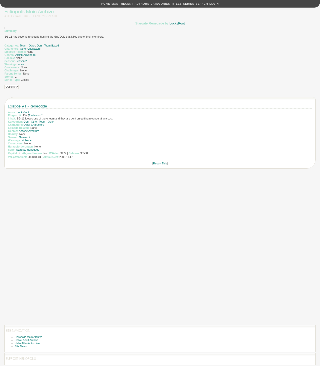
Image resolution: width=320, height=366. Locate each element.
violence (27, 140)
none (21, 64)
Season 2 (21, 61)
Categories (160, 3)
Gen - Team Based (48, 45)
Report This (160, 163)
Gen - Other (31, 121)
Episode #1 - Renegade (27, 106)
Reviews (34, 115)
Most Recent (122, 3)
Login (214, 3)
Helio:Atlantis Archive (27, 343)
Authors (142, 3)
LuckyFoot (177, 23)
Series (188, 3)
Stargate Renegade (27, 149)
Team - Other (27, 45)
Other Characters (30, 48)
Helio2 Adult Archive (26, 340)
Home (105, 3)
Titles (176, 3)
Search (202, 3)
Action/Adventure (25, 55)
